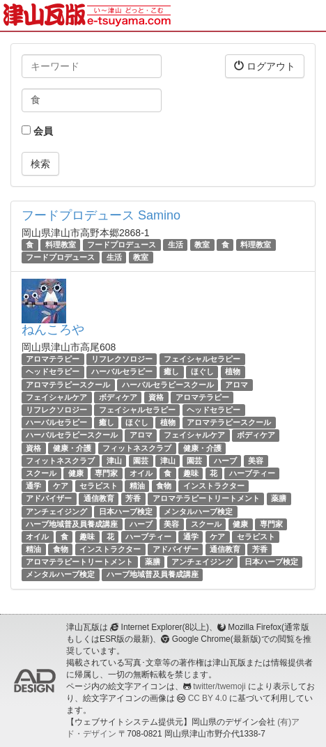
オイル (141, 473)
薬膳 (278, 498)
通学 (33, 486)
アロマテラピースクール (68, 384)
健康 (76, 473)
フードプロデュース (121, 244)
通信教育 (99, 498)
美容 (255, 460)
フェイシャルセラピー (202, 359)
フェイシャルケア (56, 397)
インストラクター (213, 486)
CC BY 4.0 (207, 698)
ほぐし (202, 372)
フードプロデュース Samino (101, 215)
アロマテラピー (52, 359)
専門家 (106, 473)
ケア (60, 486)
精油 (137, 486)
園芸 (140, 460)
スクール (41, 473)
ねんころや (53, 330)
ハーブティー (252, 473)
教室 (202, 244)
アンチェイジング (56, 511)
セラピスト (98, 486)
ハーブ (225, 460)
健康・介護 (72, 448)
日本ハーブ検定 (126, 511)
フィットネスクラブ (136, 448)
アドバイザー (49, 498)
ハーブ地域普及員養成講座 (72, 524)
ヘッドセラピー (52, 372)
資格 (156, 397)
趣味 (191, 473)
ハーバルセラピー (122, 372)
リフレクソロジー (122, 359)
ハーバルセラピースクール (168, 384)
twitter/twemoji (219, 686)
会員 (37, 131)
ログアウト (264, 66)
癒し (171, 372)
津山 (114, 460)
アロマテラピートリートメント (206, 498)
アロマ (236, 384)
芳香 (133, 498)
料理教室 (60, 244)
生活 (175, 244)
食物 (163, 486)
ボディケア (118, 397)
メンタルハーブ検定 (198, 511)
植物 (232, 372)
